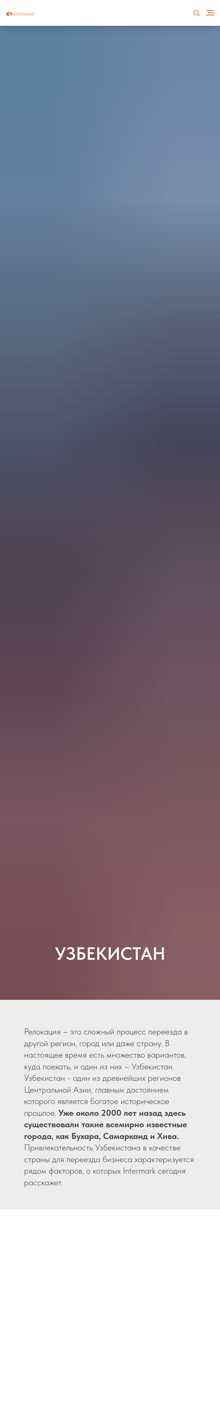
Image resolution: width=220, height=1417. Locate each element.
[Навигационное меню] (210, 13)
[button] (196, 12)
